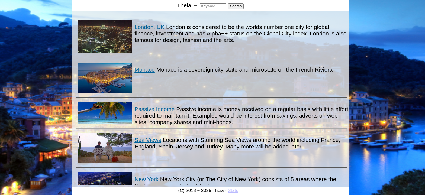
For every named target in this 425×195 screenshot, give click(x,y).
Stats (233, 190)
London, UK (149, 27)
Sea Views (147, 140)
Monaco (144, 69)
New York (146, 179)
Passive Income (154, 109)
